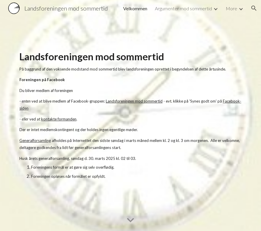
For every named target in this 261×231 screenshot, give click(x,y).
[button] (254, 8)
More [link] (231, 8)
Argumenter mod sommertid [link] (183, 8)
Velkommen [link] (135, 8)
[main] (130, 115)
